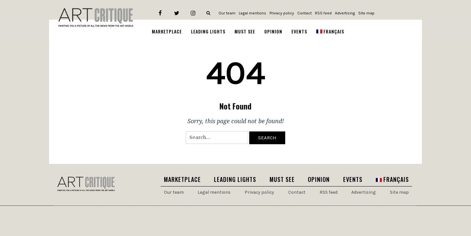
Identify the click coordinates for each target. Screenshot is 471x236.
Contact (304, 13)
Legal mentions (252, 13)
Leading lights (235, 179)
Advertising (345, 13)
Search (267, 138)
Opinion (319, 179)
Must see (282, 179)
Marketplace (182, 179)
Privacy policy (282, 13)
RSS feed (323, 13)
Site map (366, 13)
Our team (227, 13)
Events (352, 179)
